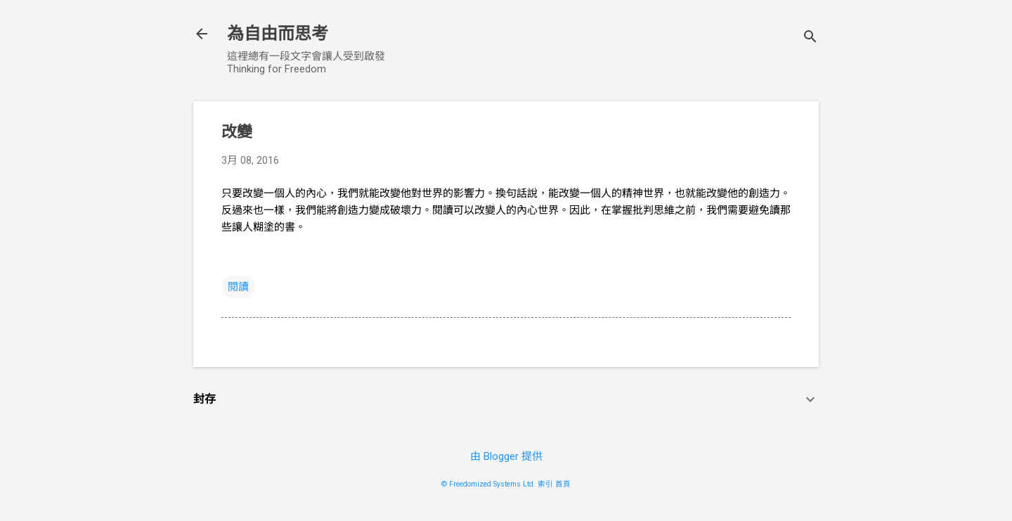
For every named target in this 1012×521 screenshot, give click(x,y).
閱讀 (238, 287)
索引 (545, 484)
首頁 (563, 484)
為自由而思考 (277, 34)
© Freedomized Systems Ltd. (488, 484)
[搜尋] (810, 38)
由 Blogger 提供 (506, 456)
